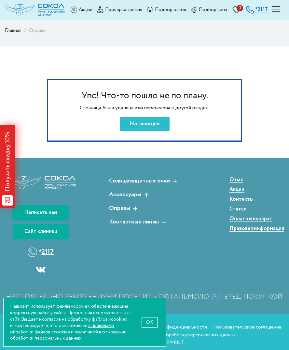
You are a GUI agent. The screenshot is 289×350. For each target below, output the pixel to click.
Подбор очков (170, 10)
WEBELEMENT (167, 342)
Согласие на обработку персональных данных (186, 334)
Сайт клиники (40, 231)
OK (149, 322)
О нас (236, 180)
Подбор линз (213, 10)
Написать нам (40, 212)
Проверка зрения (123, 10)
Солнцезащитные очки (139, 181)
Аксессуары (125, 194)
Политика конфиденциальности (171, 327)
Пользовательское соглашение (247, 327)
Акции (85, 10)
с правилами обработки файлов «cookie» (62, 328)
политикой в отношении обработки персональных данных (68, 335)
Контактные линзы (134, 222)
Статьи (238, 209)
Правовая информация (256, 229)
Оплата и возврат (250, 219)
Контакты (241, 199)
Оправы (119, 208)
